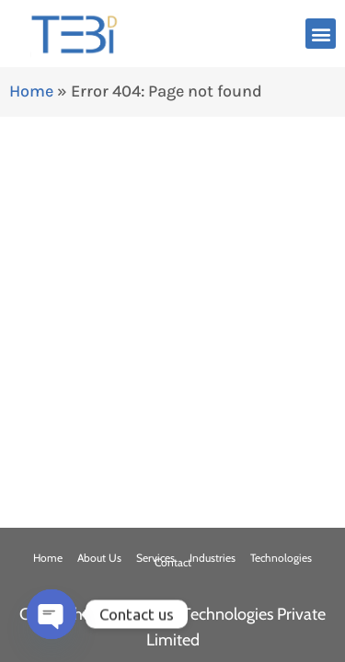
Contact (173, 562)
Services (155, 557)
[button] (320, 33)
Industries (213, 557)
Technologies (281, 557)
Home (31, 91)
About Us (99, 557)
